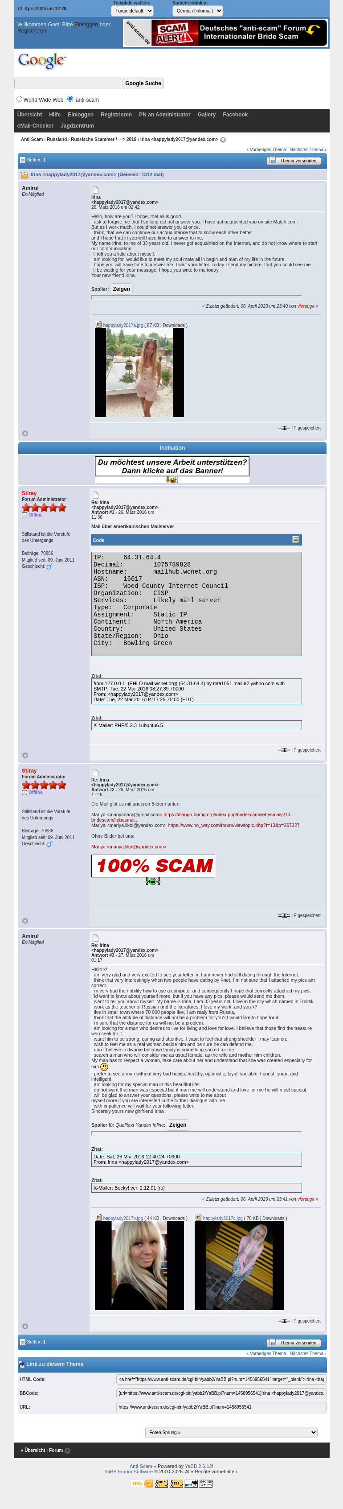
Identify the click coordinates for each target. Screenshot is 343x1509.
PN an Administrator (165, 115)
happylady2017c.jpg (219, 1218)
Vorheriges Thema (268, 149)
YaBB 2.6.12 (198, 1466)
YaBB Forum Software (129, 1471)
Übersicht (29, 115)
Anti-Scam (32, 139)
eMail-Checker (35, 126)
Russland (57, 139)
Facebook (235, 115)
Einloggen (86, 24)
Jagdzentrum (77, 126)
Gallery (207, 115)
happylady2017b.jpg (119, 1218)
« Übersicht (33, 1450)
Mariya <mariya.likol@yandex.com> (129, 846)
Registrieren (31, 31)
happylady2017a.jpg (119, 325)
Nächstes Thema (306, 149)
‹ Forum (54, 1450)
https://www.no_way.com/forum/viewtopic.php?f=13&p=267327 (234, 825)
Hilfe (55, 115)
